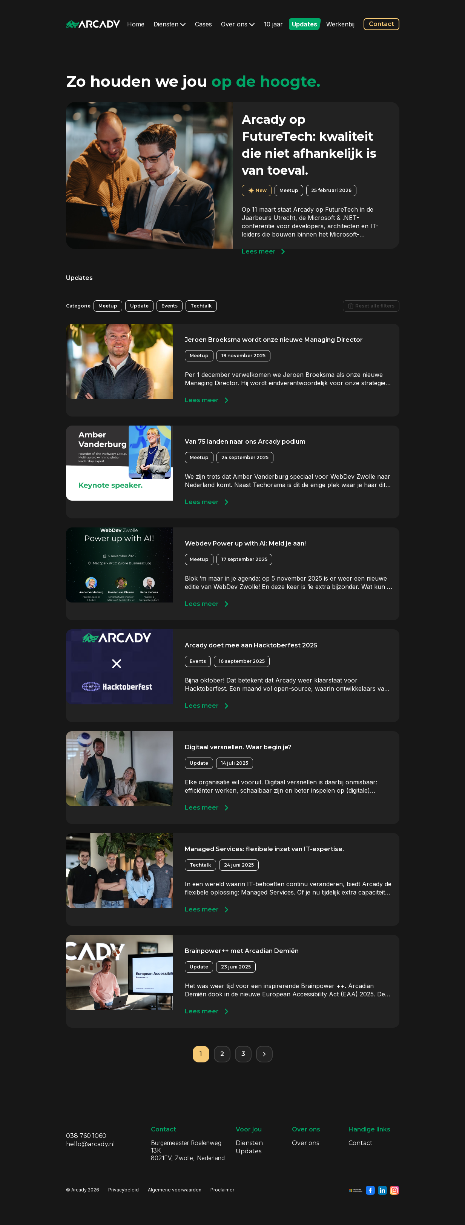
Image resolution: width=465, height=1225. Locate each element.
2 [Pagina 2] (222, 1053)
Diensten (169, 24)
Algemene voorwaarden (174, 1190)
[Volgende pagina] (264, 1054)
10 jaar (273, 24)
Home (135, 24)
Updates (304, 24)
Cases (203, 24)
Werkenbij (340, 24)
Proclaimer (222, 1190)
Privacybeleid (123, 1190)
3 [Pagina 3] (243, 1053)
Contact (381, 24)
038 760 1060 (86, 1135)
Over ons (238, 24)
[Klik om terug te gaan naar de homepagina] (93, 24)
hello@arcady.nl (90, 1144)
